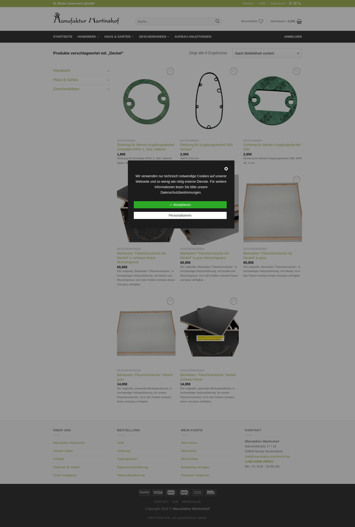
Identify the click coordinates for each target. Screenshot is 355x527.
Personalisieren (180, 215)
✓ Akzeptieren (180, 205)
